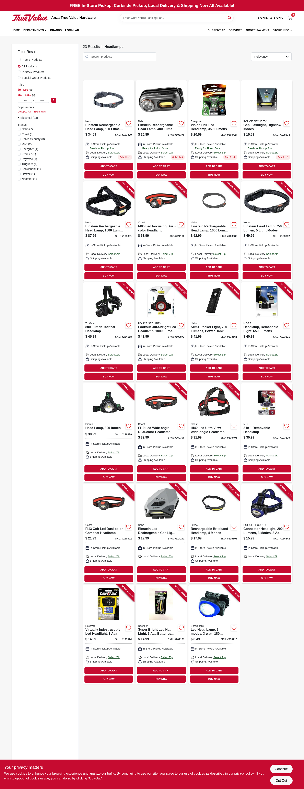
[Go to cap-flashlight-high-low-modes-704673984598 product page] (266, 130)
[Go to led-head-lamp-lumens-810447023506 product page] (214, 634)
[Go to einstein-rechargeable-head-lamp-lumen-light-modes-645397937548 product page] (161, 130)
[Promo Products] (19, 59)
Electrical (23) (29, 117)
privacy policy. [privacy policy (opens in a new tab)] (244, 773)
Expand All (40, 111)
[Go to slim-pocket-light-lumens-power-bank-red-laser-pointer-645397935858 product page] (214, 332)
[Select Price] (53, 100)
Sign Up (279, 17)
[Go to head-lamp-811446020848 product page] (108, 432)
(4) (28, 134)
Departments (33, 30)
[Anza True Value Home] (30, 18)
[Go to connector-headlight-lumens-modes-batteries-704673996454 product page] (266, 533)
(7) (27, 129)
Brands (56, 30)
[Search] (230, 17)
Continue (281, 769)
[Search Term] (177, 18)
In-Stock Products (33, 72)
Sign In (263, 17)
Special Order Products (36, 78)
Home (16, 30)
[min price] (25, 100)
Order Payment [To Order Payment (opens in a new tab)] (257, 30)
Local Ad (72, 30)
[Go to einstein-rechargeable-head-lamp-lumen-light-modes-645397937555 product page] (108, 130)
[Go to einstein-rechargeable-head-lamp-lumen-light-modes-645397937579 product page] (108, 231)
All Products (29, 66)
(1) (30, 149)
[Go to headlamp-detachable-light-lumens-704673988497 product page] (266, 332)
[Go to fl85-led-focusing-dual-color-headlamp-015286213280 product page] (161, 231)
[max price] (42, 100)
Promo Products (32, 60)
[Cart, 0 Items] (290, 18)
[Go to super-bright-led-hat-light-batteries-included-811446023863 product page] (161, 634)
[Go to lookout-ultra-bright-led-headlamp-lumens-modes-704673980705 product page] (161, 332)
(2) (27, 144)
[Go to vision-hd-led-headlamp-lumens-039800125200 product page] (214, 130)
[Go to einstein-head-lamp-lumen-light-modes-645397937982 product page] (266, 231)
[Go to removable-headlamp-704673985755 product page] (266, 432)
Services (236, 30)
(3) (33, 139)
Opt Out (281, 780)
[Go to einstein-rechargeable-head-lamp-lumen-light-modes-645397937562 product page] (214, 231)
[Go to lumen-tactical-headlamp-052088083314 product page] (108, 332)
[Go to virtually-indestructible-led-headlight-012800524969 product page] (108, 634)
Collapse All (24, 111)
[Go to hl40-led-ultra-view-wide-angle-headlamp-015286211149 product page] (214, 432)
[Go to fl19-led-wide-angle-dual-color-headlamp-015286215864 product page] (161, 432)
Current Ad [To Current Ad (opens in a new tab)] (216, 30)
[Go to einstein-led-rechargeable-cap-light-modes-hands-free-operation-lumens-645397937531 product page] (161, 533)
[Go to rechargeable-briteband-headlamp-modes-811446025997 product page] (214, 533)
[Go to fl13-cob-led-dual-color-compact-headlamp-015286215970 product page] (108, 533)
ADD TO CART (108, 166)
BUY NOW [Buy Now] (109, 174)
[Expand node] (19, 117)
